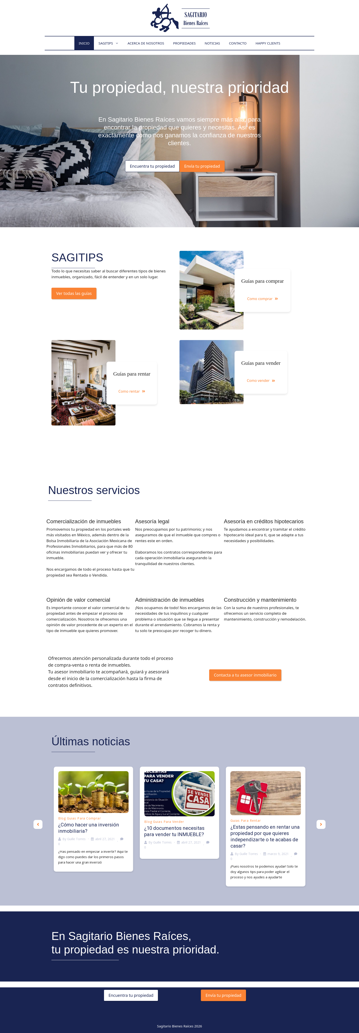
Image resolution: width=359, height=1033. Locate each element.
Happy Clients (267, 43)
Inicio (84, 43)
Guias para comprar (84, 818)
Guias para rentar (245, 820)
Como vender (261, 380)
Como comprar (262, 298)
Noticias (212, 43)
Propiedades (184, 43)
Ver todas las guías (74, 293)
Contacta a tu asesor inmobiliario (245, 675)
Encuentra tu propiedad (152, 166)
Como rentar (131, 391)
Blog (62, 818)
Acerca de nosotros (146, 43)
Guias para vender (168, 821)
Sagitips (110, 43)
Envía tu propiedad (202, 166)
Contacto (237, 43)
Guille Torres (76, 839)
